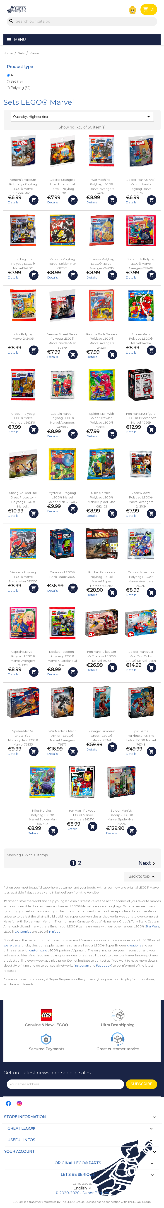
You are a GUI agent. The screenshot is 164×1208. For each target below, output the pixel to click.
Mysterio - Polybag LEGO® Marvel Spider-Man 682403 (62, 497)
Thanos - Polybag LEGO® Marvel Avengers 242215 (101, 263)
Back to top (142, 876)
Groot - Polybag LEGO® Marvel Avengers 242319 (23, 418)
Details (13, 202)
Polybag (20, 88)
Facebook (103, 965)
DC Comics (23, 931)
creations (134, 945)
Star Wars (152, 926)
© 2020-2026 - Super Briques (82, 1193)
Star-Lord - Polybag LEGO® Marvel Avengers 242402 (141, 263)
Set (17, 81)
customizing (38, 950)
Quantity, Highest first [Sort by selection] (82, 116)
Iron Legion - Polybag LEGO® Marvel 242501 (23, 263)
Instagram (82, 965)
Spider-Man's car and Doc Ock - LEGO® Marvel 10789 (141, 656)
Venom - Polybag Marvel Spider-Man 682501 (62, 263)
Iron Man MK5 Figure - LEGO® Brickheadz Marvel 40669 (141, 418)
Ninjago (54, 931)
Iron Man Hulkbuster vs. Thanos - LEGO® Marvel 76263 (101, 656)
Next (147, 863)
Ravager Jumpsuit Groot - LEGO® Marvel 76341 (102, 735)
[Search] (82, 21)
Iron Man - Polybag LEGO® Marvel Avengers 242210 (82, 815)
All (12, 75)
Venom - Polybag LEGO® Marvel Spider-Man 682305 (23, 577)
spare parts (11, 945)
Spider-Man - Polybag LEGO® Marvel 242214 (141, 339)
